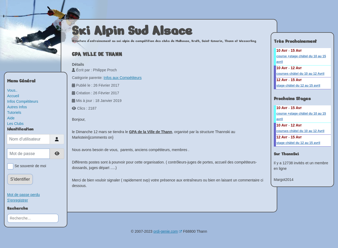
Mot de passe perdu (23, 195)
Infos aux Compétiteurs (123, 78)
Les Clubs (15, 123)
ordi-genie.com (167, 231)
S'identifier (20, 179)
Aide (11, 118)
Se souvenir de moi (29, 166)
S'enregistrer (17, 200)
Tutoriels (14, 112)
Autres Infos (17, 107)
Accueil (13, 96)
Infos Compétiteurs (22, 101)
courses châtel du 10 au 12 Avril (300, 74)
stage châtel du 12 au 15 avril (298, 85)
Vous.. (12, 90)
